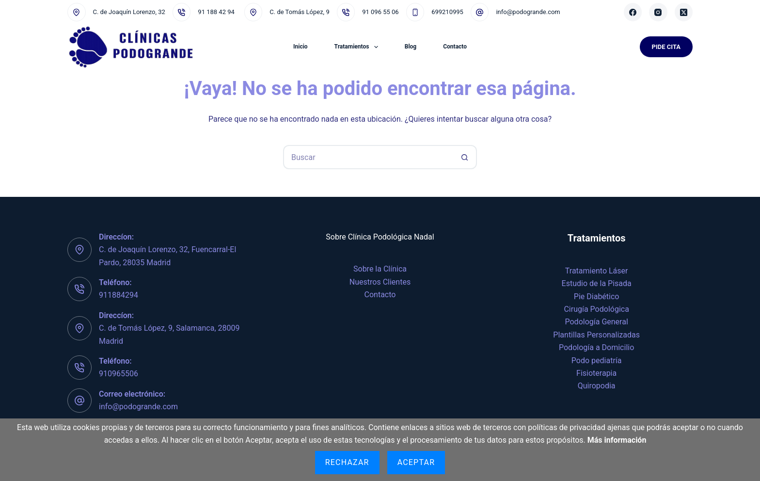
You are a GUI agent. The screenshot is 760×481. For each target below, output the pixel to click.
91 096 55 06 (380, 12)
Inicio (300, 46)
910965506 (118, 373)
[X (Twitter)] (684, 12)
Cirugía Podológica (596, 309)
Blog (410, 46)
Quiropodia (597, 385)
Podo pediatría (596, 360)
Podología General (596, 321)
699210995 (447, 12)
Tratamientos (358, 47)
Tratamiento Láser (596, 270)
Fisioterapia (596, 373)
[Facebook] (633, 12)
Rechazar (347, 462)
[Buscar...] (368, 157)
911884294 (118, 295)
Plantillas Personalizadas (596, 334)
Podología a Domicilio (596, 347)
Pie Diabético (596, 296)
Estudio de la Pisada (597, 283)
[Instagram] (658, 12)
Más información (617, 440)
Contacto (455, 46)
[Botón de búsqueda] (465, 157)
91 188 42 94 (216, 12)
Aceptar (416, 462)
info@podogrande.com (528, 12)
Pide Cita (666, 46)
